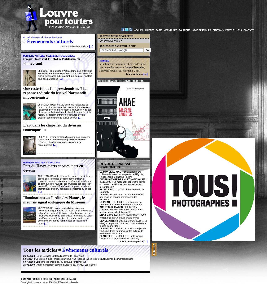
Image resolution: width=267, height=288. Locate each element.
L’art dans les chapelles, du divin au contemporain (60, 262)
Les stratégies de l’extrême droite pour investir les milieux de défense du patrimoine (123, 231)
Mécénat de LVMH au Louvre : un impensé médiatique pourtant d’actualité (121, 210)
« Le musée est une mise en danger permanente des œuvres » (122, 197)
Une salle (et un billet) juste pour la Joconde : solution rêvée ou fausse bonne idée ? (124, 223)
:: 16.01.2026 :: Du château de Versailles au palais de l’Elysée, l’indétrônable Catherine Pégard (122, 174)
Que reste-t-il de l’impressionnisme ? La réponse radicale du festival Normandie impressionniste (84, 259)
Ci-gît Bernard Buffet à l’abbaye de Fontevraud (60, 256)
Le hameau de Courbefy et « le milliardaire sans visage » (121, 203)
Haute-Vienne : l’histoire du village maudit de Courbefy (122, 237)
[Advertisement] (206, 249)
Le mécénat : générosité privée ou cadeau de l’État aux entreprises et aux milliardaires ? (122, 184)
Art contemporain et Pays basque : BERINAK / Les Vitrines (66, 264)
